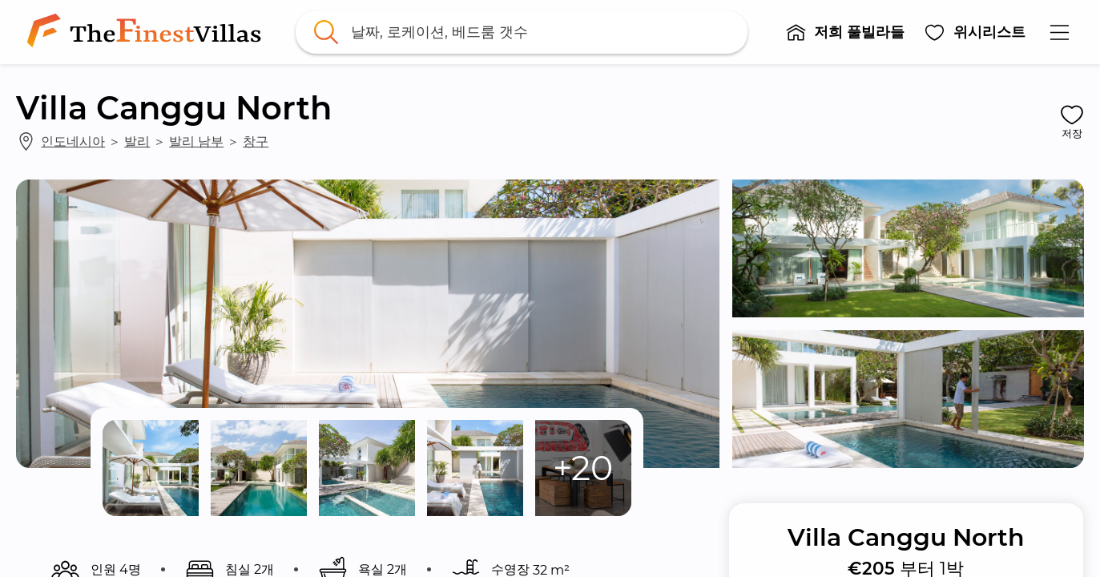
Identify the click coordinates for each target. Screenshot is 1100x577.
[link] (147, 32)
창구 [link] (255, 141)
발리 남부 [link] (196, 141)
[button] (845, 32)
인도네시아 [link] (73, 141)
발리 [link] (137, 141)
